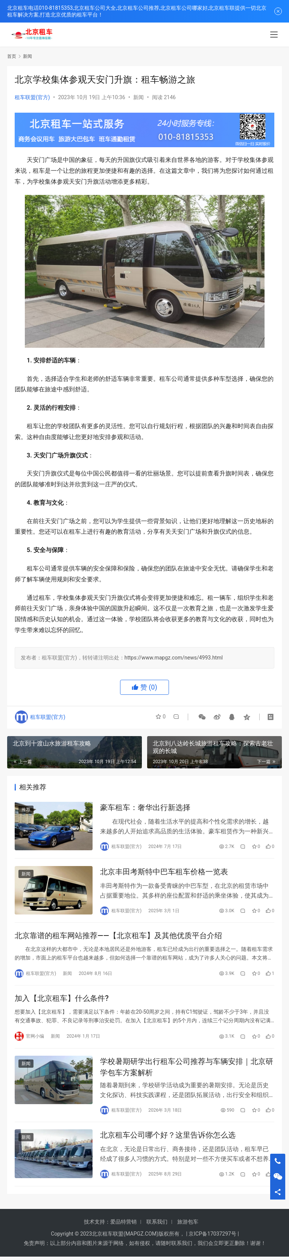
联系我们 (156, 1225)
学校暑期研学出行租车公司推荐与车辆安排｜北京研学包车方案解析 (186, 1069)
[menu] (274, 34)
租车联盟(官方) (32, 97)
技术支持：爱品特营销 (110, 1225)
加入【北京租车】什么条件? (62, 1000)
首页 (11, 56)
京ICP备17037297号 (212, 1237)
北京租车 (102, 1237)
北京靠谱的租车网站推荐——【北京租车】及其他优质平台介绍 (118, 937)
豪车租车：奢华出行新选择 (145, 807)
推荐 (25, 810)
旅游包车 (187, 1225)
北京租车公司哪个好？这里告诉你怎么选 (168, 1138)
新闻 (138, 97)
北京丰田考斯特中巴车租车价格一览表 (164, 872)
